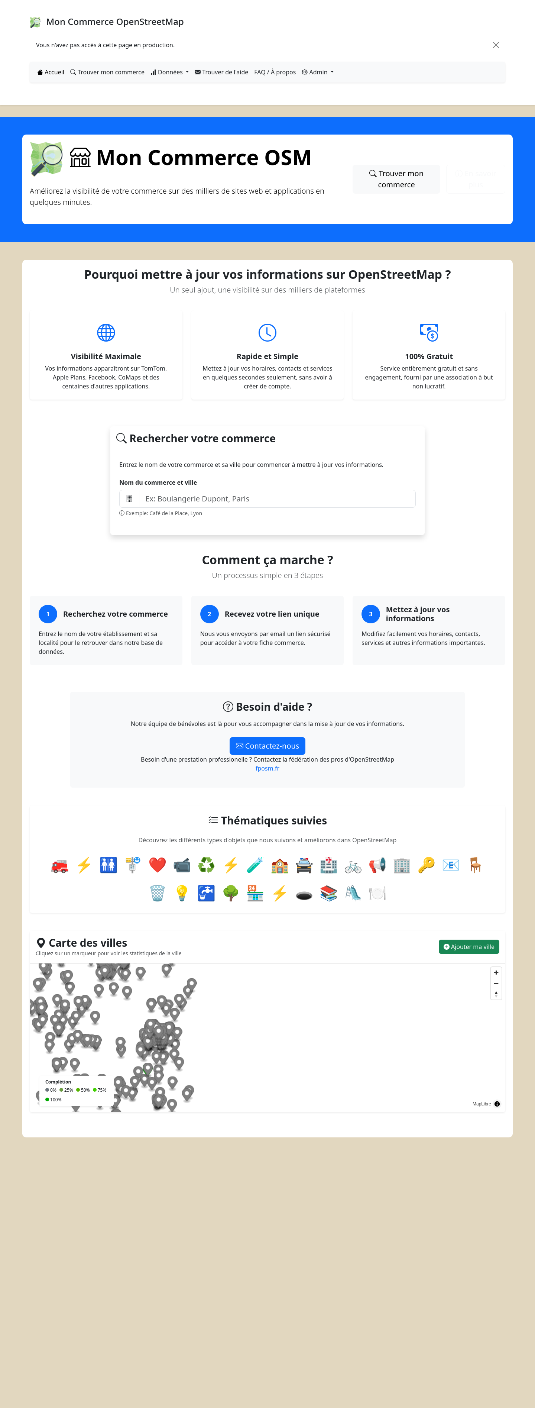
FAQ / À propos (275, 72)
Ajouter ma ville (469, 947)
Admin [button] (315, 72)
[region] (267, 1037)
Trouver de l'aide (221, 72)
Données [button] (167, 72)
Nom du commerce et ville (158, 482)
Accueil (50, 72)
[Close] (496, 45)
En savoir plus (475, 179)
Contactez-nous (267, 746)
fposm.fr (267, 768)
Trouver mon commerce (107, 72)
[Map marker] (205, 1097)
